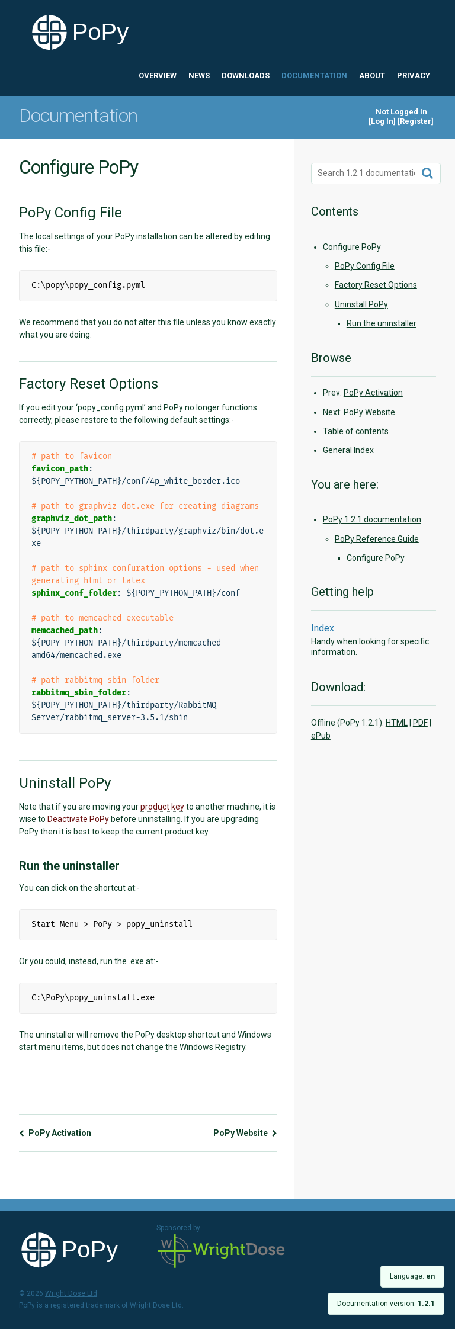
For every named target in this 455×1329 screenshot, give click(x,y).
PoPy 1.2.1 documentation (372, 519)
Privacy (413, 75)
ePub (321, 735)
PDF (420, 722)
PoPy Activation (55, 1133)
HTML (397, 722)
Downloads (246, 75)
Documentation (314, 75)
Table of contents (356, 431)
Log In (382, 121)
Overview (158, 75)
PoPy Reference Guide (377, 539)
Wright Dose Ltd (221, 1252)
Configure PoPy (352, 247)
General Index (348, 450)
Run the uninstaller (381, 323)
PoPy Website (245, 1133)
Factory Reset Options (376, 285)
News (199, 75)
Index (322, 628)
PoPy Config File (365, 266)
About (372, 75)
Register (415, 121)
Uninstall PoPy (361, 304)
